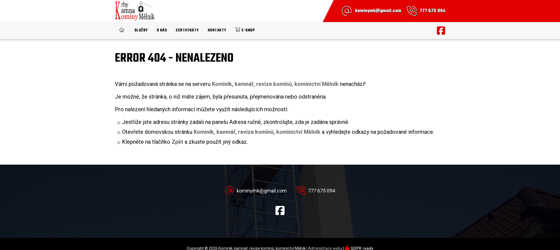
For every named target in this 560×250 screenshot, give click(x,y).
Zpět (177, 141)
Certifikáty (187, 30)
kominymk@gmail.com (378, 11)
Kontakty (217, 30)
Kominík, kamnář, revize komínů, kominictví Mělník (257, 132)
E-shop (248, 30)
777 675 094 (432, 11)
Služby (141, 30)
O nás (162, 30)
